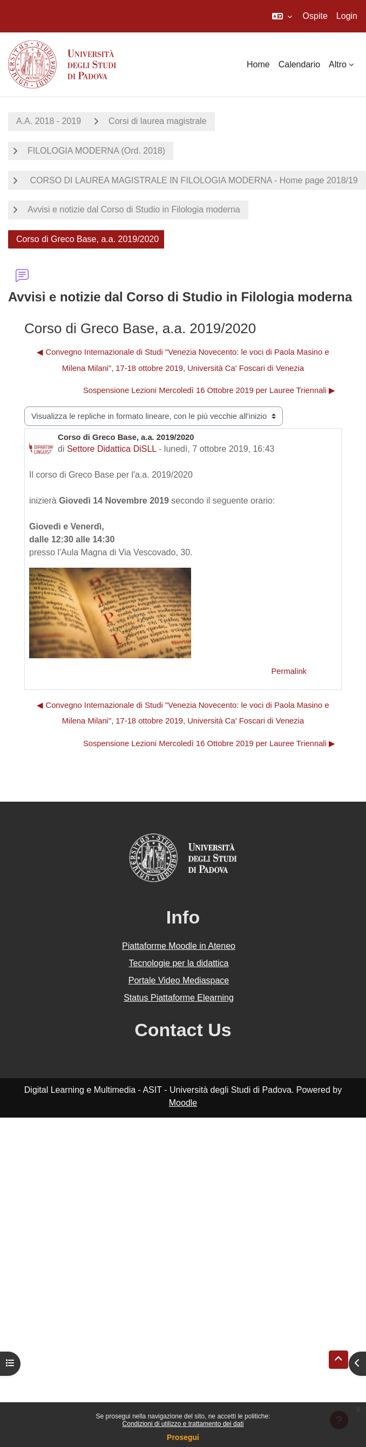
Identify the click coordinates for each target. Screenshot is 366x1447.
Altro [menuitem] (338, 64)
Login (346, 15)
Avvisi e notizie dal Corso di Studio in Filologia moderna (134, 209)
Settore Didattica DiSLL (112, 448)
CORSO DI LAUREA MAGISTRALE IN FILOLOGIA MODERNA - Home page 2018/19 (193, 180)
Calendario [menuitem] (299, 64)
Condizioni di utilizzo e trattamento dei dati (183, 1424)
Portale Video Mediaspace (178, 980)
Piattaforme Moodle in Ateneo (178, 945)
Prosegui (183, 1437)
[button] (282, 16)
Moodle (183, 1102)
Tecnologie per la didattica (178, 963)
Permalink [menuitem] (289, 671)
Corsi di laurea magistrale (157, 121)
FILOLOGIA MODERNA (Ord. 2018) (96, 150)
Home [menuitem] (258, 64)
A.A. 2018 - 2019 (48, 121)
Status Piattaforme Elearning (179, 997)
